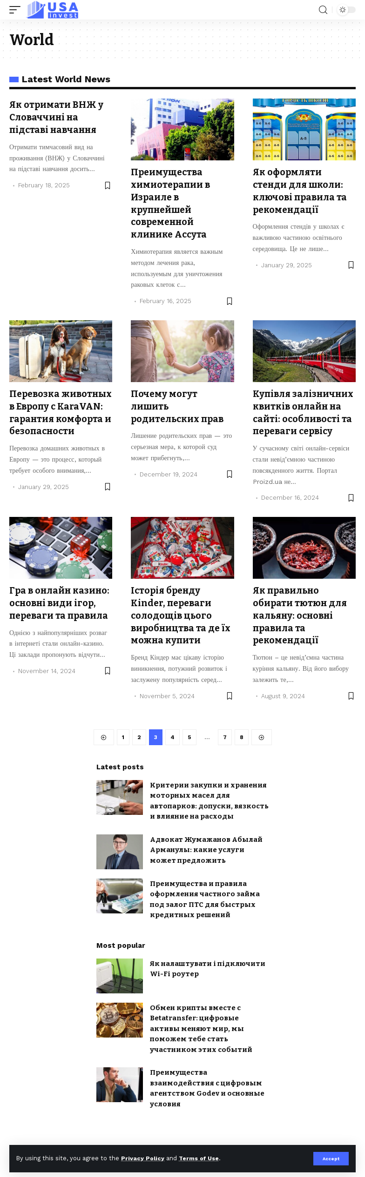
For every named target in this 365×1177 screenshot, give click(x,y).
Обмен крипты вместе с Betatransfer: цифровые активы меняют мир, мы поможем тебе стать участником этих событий (201, 1036)
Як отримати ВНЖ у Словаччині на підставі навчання (57, 116)
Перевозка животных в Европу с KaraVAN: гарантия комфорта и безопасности (60, 415)
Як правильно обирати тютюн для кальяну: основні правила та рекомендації (302, 623)
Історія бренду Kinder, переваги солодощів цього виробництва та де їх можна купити (177, 623)
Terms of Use (200, 1158)
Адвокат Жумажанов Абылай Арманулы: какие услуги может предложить (206, 857)
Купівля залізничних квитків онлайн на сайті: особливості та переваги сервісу (304, 415)
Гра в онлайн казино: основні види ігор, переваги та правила (60, 610)
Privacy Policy (143, 1158)
